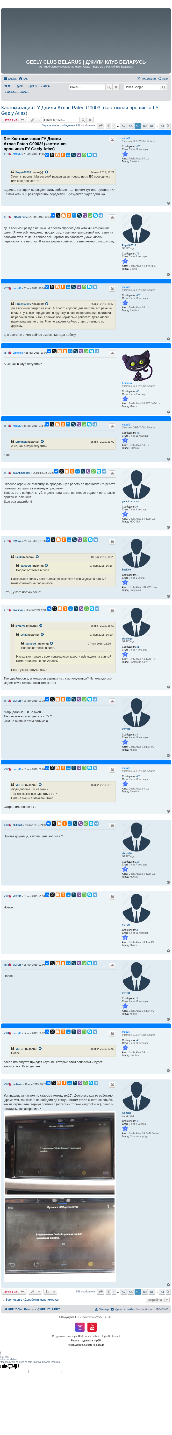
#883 (6, 964)
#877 (6, 541)
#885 (6, 1084)
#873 (6, 288)
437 (138, 146)
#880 (6, 769)
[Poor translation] (13, 1366)
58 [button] (130, 126)
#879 (6, 701)
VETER (126, 729)
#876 (6, 473)
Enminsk (127, 383)
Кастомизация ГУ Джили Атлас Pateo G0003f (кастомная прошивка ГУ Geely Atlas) (79, 110)
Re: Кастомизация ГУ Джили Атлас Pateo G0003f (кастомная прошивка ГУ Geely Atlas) (35, 144)
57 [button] (123, 126)
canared (26, 565)
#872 (6, 217)
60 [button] (144, 126)
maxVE (126, 138)
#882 (6, 896)
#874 (6, 352)
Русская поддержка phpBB (86, 1340)
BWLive (126, 569)
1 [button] (114, 126)
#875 (6, 426)
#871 (6, 154)
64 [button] (162, 126)
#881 (6, 825)
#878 (6, 610)
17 (137, 861)
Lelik (18, 557)
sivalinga (127, 638)
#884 (6, 1033)
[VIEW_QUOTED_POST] (47, 172)
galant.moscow (130, 501)
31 (137, 646)
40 (137, 391)
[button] (100, 126)
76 (137, 253)
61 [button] (151, 126)
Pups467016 (23, 172)
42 (137, 1121)
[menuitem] (23, 79)
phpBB (77, 1336)
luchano (126, 1113)
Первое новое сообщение (57, 125)
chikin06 (127, 853)
